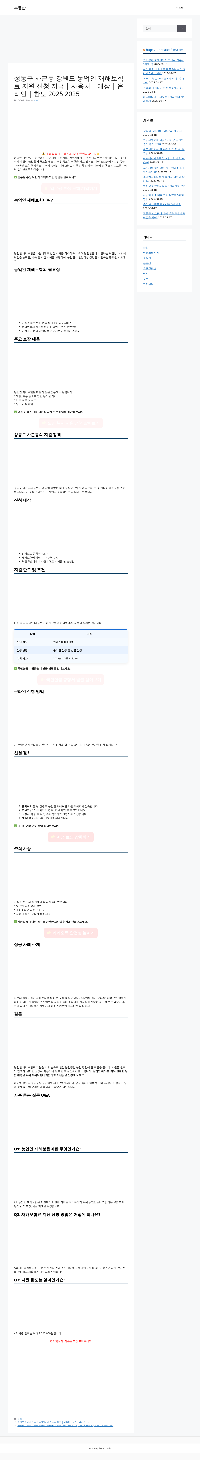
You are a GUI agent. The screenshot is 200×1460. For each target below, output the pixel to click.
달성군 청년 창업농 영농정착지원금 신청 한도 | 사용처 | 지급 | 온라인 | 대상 (55, 1422)
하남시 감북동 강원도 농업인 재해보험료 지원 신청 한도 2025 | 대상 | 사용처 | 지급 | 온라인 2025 (65, 1425)
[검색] (181, 28)
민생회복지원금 (152, 252)
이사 (145, 273)
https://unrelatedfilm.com (164, 50)
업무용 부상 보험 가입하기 (71, 188)
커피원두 (148, 284)
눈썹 (145, 247)
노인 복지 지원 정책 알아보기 (71, 423)
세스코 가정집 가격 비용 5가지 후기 (164, 87)
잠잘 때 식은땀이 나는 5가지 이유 (162, 131)
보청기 (147, 258)
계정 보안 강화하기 (71, 837)
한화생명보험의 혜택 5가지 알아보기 (164, 186)
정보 (20, 1418)
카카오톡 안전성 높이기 (71, 933)
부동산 (20, 7)
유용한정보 (149, 268)
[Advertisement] (71, 40)
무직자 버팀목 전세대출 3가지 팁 (162, 204)
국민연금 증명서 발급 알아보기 (71, 679)
